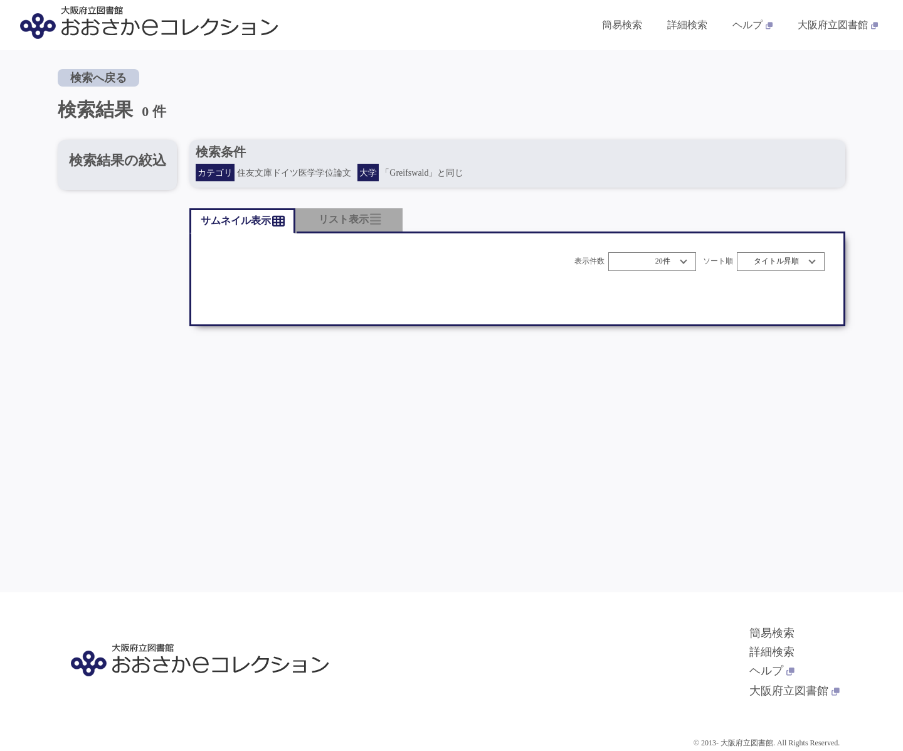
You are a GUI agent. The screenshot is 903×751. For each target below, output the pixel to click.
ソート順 (718, 261)
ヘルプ (772, 670)
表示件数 (589, 261)
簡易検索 (772, 633)
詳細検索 (772, 652)
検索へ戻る (98, 78)
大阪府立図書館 (794, 690)
